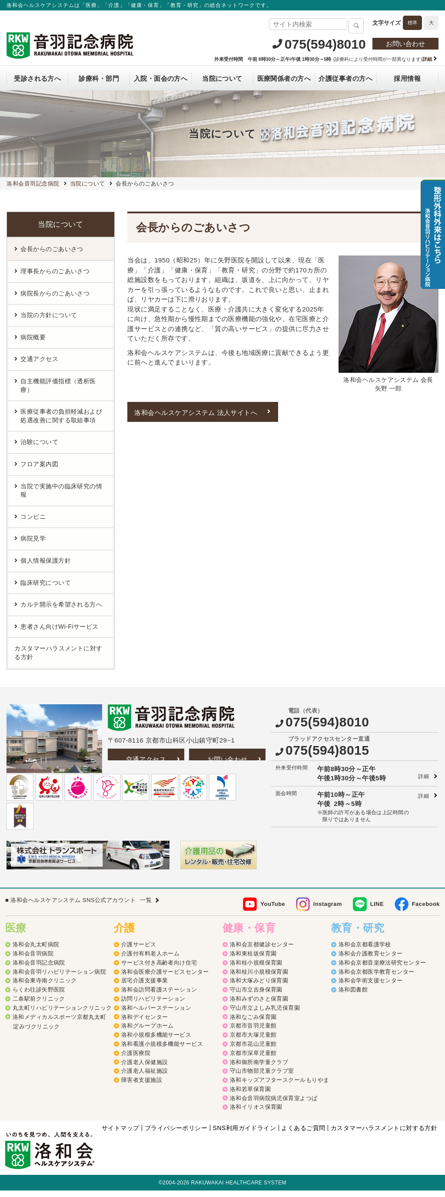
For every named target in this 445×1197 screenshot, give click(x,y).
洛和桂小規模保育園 (256, 969)
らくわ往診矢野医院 (39, 996)
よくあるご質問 (303, 1134)
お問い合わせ (405, 43)
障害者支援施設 (141, 1087)
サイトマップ (120, 1134)
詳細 (423, 776)
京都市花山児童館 (253, 1051)
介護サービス (138, 951)
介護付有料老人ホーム (150, 960)
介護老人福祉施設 (144, 1077)
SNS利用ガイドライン (244, 1134)
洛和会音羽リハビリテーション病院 (59, 978)
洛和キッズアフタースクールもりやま (279, 1087)
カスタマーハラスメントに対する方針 (58, 652)
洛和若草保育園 (250, 1096)
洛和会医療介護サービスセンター (165, 978)
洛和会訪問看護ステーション (159, 996)
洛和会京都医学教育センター (377, 978)
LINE (377, 910)
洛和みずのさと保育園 (259, 1005)
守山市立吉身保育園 (256, 996)
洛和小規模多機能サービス (156, 1041)
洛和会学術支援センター (371, 987)
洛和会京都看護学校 (365, 951)
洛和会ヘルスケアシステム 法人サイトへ (195, 412)
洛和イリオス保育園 (256, 1114)
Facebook (426, 910)
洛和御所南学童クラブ (259, 1068)
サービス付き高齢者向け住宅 (159, 969)
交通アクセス (146, 759)
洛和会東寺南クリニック (45, 987)
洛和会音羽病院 (33, 960)
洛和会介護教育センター (371, 960)
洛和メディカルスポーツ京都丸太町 (59, 1023)
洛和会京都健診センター (262, 951)
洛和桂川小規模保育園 (259, 978)
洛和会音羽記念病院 (39, 969)
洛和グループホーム (147, 1032)
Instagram (327, 910)
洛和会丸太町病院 (36, 951)
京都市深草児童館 (253, 1059)
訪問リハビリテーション (153, 1005)
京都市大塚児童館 (253, 1041)
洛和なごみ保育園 (253, 1023)
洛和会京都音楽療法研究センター (382, 969)
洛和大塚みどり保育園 (259, 987)
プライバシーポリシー (176, 1134)
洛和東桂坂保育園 (253, 960)
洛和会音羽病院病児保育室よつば (274, 1104)
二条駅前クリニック (39, 1005)
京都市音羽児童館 (253, 1032)
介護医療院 (135, 1059)
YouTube (272, 910)
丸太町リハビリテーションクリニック (62, 1014)
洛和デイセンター (144, 1023)
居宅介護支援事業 (144, 987)
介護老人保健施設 (144, 1068)
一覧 (146, 906)
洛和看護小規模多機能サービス (162, 1051)
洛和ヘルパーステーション (156, 1014)
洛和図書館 (353, 996)
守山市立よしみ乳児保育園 (265, 1014)
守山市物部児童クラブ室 (262, 1077)
